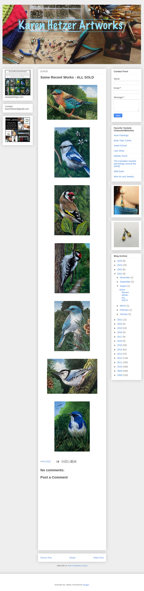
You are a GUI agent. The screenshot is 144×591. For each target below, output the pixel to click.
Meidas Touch (120, 156)
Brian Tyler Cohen (122, 140)
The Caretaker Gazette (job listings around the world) (125, 164)
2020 (120, 324)
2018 (120, 332)
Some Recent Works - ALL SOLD (124, 294)
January (124, 314)
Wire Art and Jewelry (124, 176)
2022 (120, 273)
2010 (120, 366)
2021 (120, 319)
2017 (120, 336)
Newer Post (46, 557)
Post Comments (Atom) (77, 565)
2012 (120, 358)
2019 (120, 328)
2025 (120, 261)
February (124, 310)
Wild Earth (119, 171)
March (123, 305)
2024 (120, 265)
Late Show (119, 150)
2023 (120, 269)
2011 (120, 362)
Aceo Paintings (121, 135)
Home (72, 557)
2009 (120, 371)
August (123, 286)
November (125, 277)
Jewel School (120, 145)
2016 (120, 341)
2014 (120, 349)
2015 (120, 345)
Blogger (86, 584)
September (125, 281)
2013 (120, 354)
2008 (120, 375)
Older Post (98, 557)
